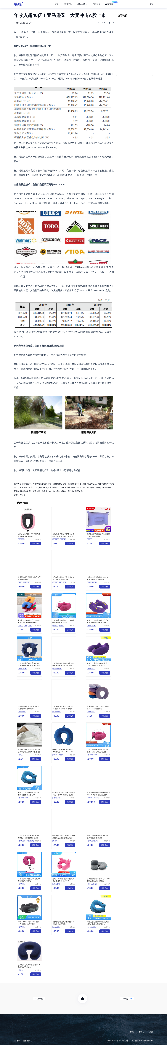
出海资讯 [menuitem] (68, 4)
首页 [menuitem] (56, 4)
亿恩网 (23, 495)
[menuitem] (82, 4)
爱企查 (141, 1032)
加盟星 (151, 1032)
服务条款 (16, 1041)
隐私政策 (26, 1041)
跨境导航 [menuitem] (96, 4)
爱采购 (132, 1032)
